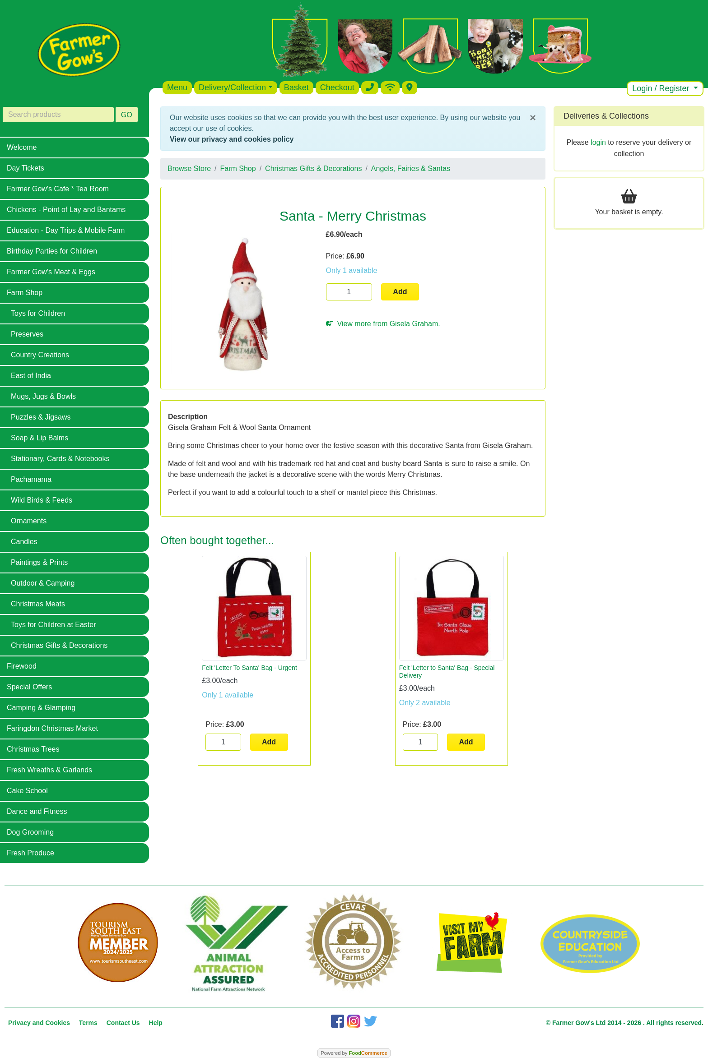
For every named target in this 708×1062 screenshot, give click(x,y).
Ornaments (29, 521)
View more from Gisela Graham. (383, 324)
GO (126, 115)
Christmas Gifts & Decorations (59, 645)
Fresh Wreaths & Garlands (49, 770)
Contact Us (123, 1022)
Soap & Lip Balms (39, 438)
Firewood (22, 666)
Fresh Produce (30, 853)
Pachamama (31, 479)
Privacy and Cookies (39, 1022)
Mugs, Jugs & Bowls (43, 396)
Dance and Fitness (37, 811)
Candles (24, 541)
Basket (296, 87)
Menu (177, 87)
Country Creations (40, 355)
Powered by (354, 1053)
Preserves (27, 334)
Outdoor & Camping (43, 583)
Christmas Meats (38, 604)
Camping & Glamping (41, 707)
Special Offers (29, 687)
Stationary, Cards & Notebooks (60, 458)
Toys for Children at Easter (53, 624)
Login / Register (661, 88)
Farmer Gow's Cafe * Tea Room (58, 189)
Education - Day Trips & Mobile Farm (66, 230)
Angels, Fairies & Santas (410, 168)
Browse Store (189, 168)
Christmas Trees (33, 749)
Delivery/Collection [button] (232, 87)
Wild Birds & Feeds (41, 500)
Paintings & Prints (39, 562)
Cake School (27, 790)
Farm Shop (24, 292)
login (598, 142)
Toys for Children (38, 313)
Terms (88, 1022)
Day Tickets (25, 168)
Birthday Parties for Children (52, 251)
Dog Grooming (30, 832)
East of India (31, 375)
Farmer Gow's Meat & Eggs (51, 272)
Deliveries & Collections (606, 115)
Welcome (22, 147)
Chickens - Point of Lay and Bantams (66, 209)
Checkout (337, 87)
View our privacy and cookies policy (231, 139)
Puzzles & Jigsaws (41, 417)
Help (156, 1022)
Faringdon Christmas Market (52, 728)
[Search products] (58, 114)
